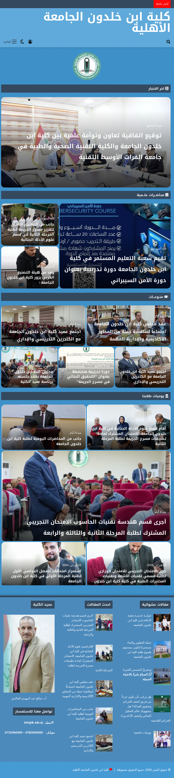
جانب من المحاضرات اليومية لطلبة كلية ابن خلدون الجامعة (44, 441)
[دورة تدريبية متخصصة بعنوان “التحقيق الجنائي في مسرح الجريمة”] (86, 367)
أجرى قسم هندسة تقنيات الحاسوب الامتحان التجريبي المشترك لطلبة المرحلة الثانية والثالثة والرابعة (87, 521)
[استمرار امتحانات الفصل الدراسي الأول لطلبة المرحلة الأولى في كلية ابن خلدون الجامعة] (44, 564)
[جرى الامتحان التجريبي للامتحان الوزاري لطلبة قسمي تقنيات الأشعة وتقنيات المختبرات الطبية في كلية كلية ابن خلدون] (129, 564)
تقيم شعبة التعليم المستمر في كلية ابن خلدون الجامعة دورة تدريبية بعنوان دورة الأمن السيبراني (117, 257)
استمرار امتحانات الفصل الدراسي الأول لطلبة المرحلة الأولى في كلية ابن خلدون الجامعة (46, 576)
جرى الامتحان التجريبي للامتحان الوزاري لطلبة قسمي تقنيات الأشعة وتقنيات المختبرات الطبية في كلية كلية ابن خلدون (130, 576)
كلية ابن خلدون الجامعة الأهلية (90, 769)
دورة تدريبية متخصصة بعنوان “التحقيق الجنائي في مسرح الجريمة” (88, 376)
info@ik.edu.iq (33, 722)
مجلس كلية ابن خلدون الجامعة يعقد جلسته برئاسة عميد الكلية (33, 376)
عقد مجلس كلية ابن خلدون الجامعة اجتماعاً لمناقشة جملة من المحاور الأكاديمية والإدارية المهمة (130, 327)
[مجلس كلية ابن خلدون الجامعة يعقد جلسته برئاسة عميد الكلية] (29, 367)
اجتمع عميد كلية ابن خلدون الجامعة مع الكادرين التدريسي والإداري (45, 331)
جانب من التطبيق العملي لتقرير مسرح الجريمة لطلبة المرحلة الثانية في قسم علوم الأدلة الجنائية (30, 232)
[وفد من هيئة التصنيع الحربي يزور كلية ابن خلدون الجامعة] (30, 267)
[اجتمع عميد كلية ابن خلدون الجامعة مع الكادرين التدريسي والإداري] (143, 367)
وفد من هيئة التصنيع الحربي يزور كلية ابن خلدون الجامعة (30, 277)
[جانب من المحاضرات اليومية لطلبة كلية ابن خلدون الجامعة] (44, 427)
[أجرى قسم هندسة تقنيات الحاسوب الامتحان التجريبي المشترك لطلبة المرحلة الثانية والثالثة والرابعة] (86, 496)
